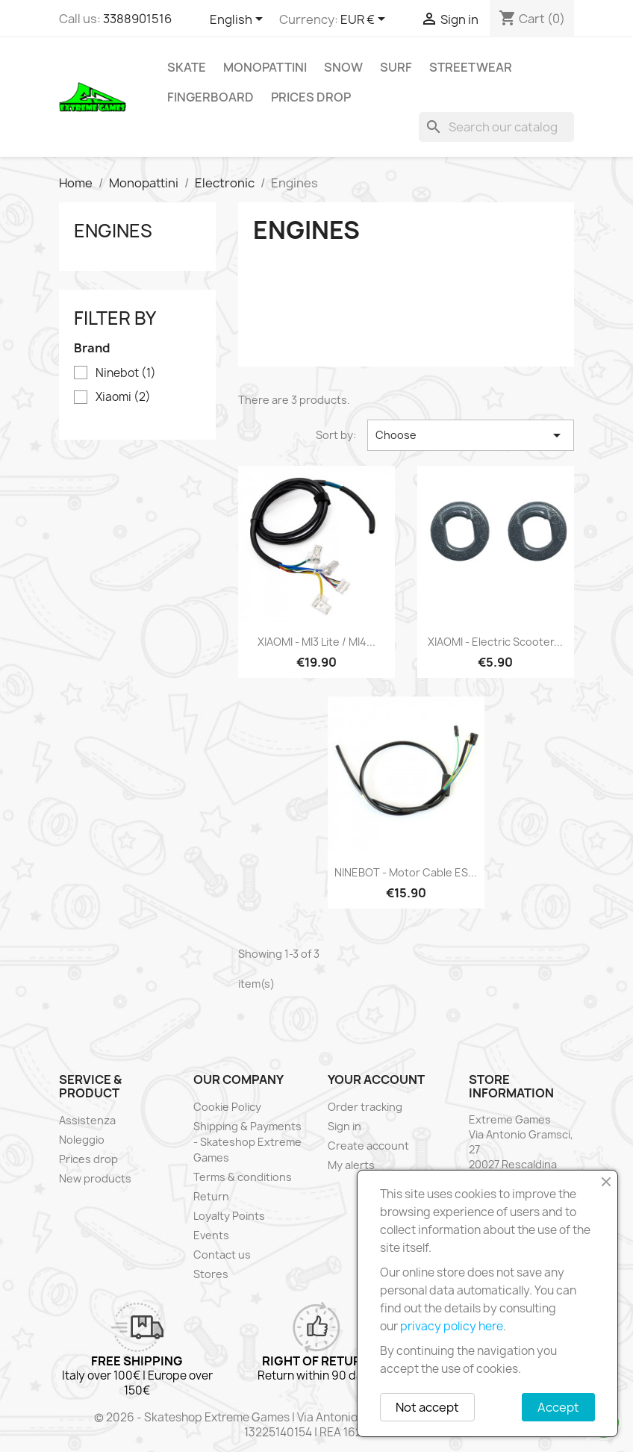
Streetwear (470, 67)
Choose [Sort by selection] (470, 435)
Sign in (344, 1126)
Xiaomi (123, 397)
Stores (210, 1274)
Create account (368, 1145)
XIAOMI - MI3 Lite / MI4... (316, 642)
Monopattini (265, 67)
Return (211, 1196)
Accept (558, 1407)
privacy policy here (451, 1326)
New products (95, 1178)
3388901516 (137, 18)
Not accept (427, 1407)
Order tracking (365, 1107)
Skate (186, 67)
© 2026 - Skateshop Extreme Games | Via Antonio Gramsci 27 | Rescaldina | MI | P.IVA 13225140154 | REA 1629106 (317, 1424)
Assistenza (87, 1120)
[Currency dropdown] (365, 20)
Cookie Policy (227, 1107)
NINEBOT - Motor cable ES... (405, 872)
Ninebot (126, 373)
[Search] (496, 127)
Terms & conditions (242, 1177)
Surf (396, 67)
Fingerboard (210, 97)
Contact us (222, 1254)
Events (211, 1235)
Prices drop (311, 97)
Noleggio (82, 1139)
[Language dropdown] (239, 20)
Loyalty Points (229, 1216)
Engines (113, 230)
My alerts (351, 1165)
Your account (376, 1079)
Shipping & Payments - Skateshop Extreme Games (247, 1142)
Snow (343, 67)
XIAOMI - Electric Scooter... (495, 642)
